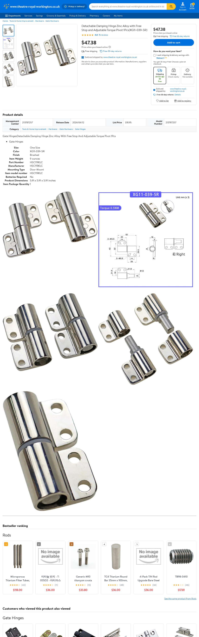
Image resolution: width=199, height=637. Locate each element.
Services (28, 15)
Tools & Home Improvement (21, 21)
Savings (39, 15)
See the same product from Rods (180, 598)
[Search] (171, 6)
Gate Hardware (52, 21)
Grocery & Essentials (56, 15)
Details (178, 95)
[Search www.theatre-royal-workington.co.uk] (128, 6)
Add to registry (182, 100)
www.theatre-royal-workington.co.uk (120, 57)
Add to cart (173, 42)
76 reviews (103, 35)
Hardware (39, 21)
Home (5, 21)
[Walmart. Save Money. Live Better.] (31, 6)
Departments (13, 15)
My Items (118, 15)
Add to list (162, 100)
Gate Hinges (80, 129)
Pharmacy (94, 15)
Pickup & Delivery (77, 15)
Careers (106, 15)
